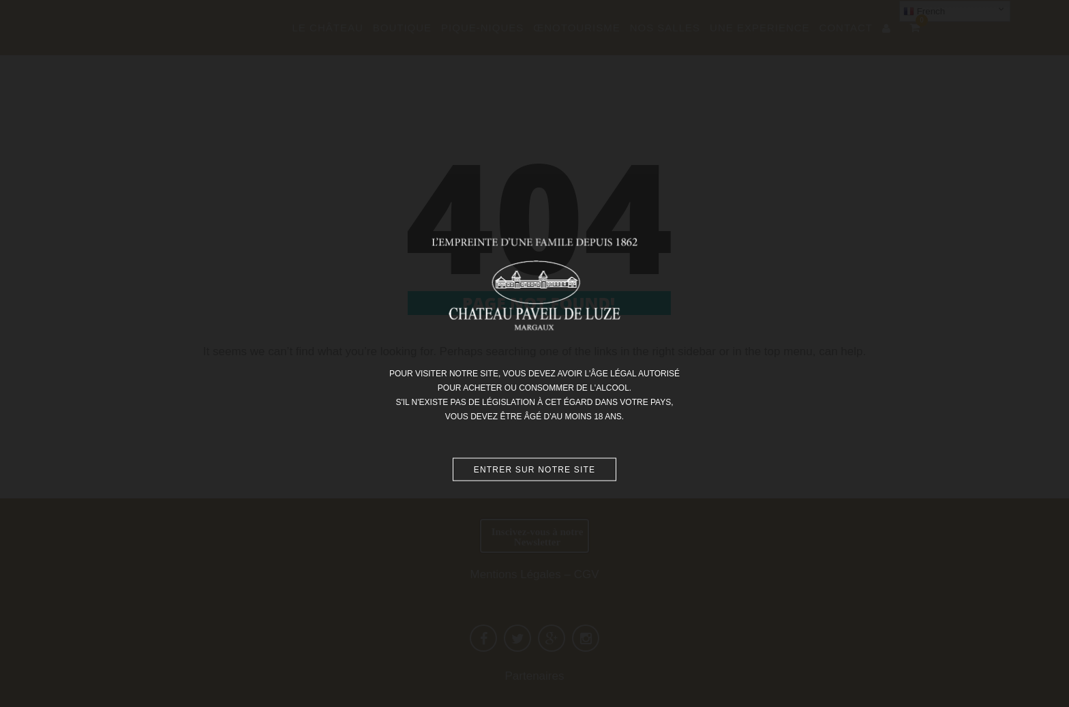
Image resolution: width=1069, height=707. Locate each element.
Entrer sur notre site (535, 469)
